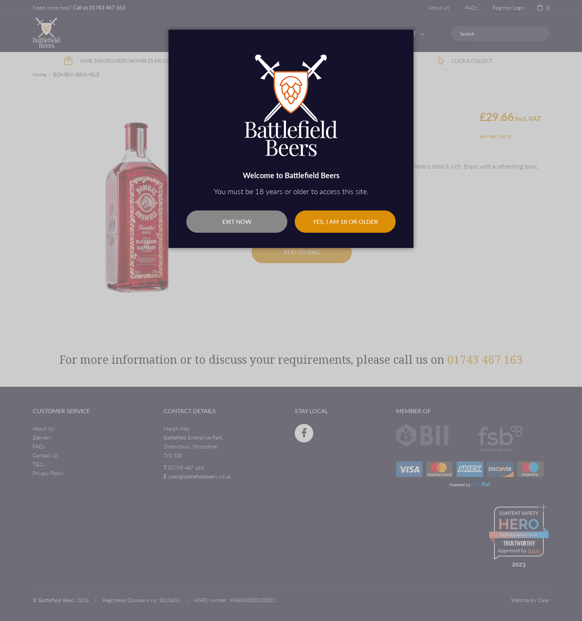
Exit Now (237, 221)
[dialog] (291, 310)
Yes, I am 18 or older (345, 221)
